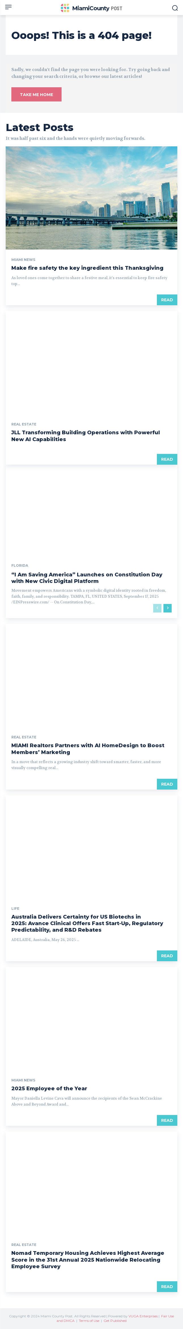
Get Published (115, 1320)
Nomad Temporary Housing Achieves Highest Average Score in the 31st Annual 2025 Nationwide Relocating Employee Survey (87, 1260)
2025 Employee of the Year (49, 1088)
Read (167, 299)
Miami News (23, 259)
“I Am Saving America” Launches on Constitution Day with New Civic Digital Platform (86, 578)
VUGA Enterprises (143, 1316)
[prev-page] (157, 608)
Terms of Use (89, 1320)
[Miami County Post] (91, 8)
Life (15, 908)
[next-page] (167, 608)
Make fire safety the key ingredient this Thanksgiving (87, 268)
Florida (19, 565)
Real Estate (23, 424)
